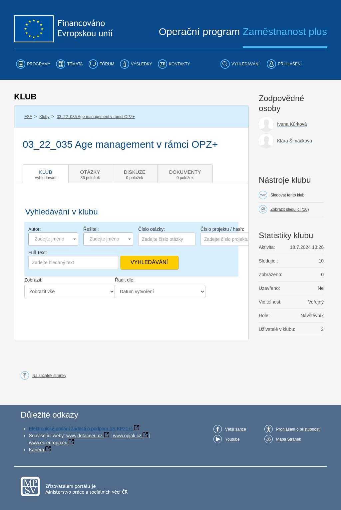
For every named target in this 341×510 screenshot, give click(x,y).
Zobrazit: (33, 280)
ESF (28, 116)
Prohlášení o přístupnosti (298, 429)
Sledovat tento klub (287, 195)
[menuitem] (33, 64)
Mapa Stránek (288, 439)
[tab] (46, 173)
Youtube (232, 439)
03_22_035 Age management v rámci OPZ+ (96, 116)
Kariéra (36, 449)
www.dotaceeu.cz (84, 435)
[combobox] (53, 239)
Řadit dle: (125, 280)
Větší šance (235, 429)
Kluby (44, 116)
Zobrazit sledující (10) (289, 209)
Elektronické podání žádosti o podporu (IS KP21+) (81, 428)
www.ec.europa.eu (48, 442)
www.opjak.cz (127, 435)
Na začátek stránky (49, 375)
